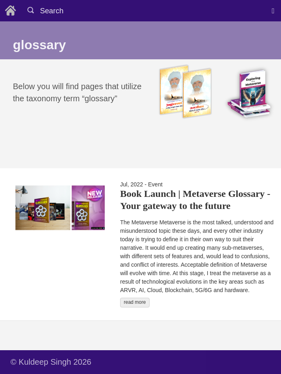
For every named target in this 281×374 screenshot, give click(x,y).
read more (135, 302)
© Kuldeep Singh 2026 (50, 361)
